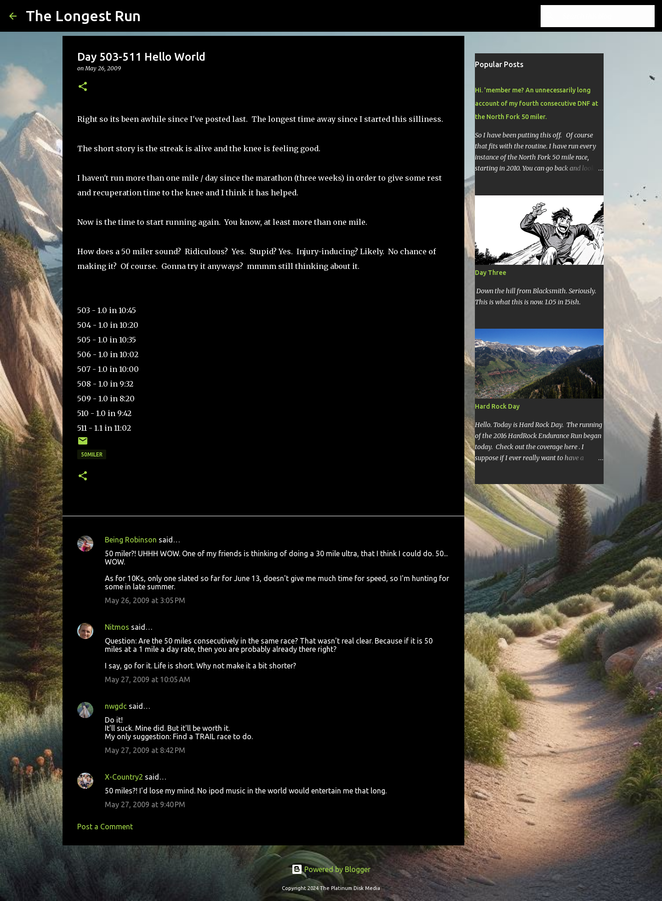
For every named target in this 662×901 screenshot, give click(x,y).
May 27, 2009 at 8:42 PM (145, 750)
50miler (92, 454)
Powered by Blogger (331, 869)
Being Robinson (131, 540)
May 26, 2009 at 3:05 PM (145, 600)
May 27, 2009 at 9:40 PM (145, 804)
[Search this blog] (606, 16)
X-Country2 (124, 777)
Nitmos (117, 627)
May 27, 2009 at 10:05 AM (147, 679)
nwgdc (116, 706)
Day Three (490, 272)
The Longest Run (83, 15)
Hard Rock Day (497, 406)
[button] (82, 87)
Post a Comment (105, 826)
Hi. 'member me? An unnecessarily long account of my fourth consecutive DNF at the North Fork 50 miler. (536, 103)
